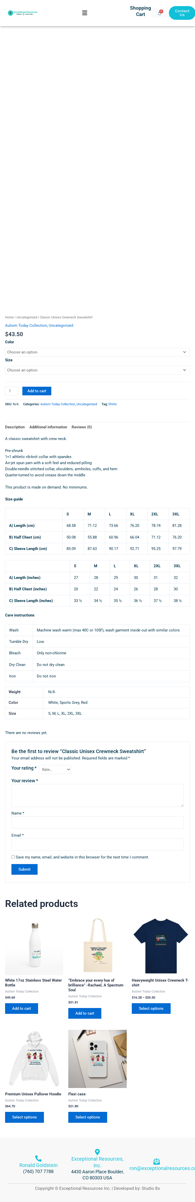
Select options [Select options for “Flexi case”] (87, 1117)
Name (17, 813)
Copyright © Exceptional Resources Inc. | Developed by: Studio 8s (97, 1188)
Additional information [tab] (48, 427)
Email (17, 835)
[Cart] (160, 13)
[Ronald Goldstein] (38, 1158)
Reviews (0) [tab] (82, 427)
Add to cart (36, 391)
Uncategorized (27, 317)
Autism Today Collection (26, 325)
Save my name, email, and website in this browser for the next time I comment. (82, 857)
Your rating (24, 768)
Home (9, 317)
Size (8, 360)
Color (9, 342)
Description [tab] (15, 427)
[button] (84, 13)
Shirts (112, 404)
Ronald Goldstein (38, 1165)
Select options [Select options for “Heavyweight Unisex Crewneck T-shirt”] (151, 1008)
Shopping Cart (140, 11)
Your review (24, 780)
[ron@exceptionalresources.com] (156, 1161)
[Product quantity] (12, 391)
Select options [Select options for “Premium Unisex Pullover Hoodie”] (24, 1117)
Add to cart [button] (21, 1008)
